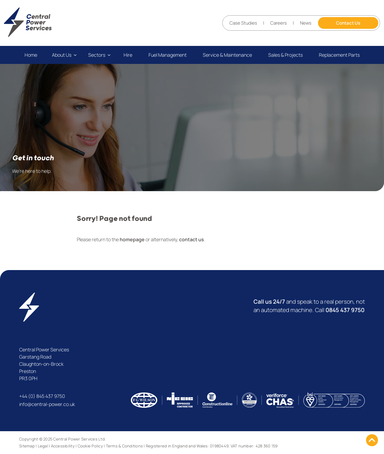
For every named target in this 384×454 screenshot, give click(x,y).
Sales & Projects (285, 55)
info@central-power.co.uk (47, 404)
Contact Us (348, 23)
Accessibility (63, 446)
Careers (278, 23)
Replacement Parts (339, 55)
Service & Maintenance (227, 55)
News (305, 23)
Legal (43, 446)
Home (31, 55)
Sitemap (27, 446)
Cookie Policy (90, 446)
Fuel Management (167, 55)
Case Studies (243, 23)
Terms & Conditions (124, 446)
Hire (128, 55)
